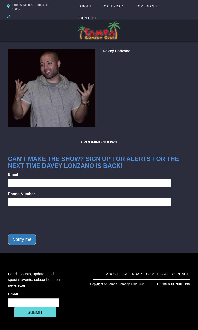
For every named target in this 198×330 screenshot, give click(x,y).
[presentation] (46, 220)
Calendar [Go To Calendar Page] (113, 6)
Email (13, 174)
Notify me (22, 239)
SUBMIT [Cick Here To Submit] (35, 312)
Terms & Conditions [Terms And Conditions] (173, 284)
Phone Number (21, 193)
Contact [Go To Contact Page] (88, 18)
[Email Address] (33, 302)
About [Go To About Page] (86, 6)
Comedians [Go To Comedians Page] (146, 6)
